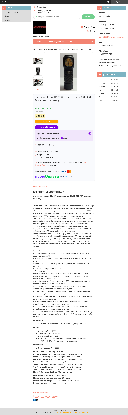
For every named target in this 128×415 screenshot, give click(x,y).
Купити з (46, 127)
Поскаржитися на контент (61, 412)
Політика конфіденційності (82, 412)
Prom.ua (76, 410)
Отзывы (8, 20)
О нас (7, 16)
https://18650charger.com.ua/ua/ (111, 37)
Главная (39, 42)
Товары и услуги (11, 12)
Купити (46, 121)
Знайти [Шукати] (88, 17)
